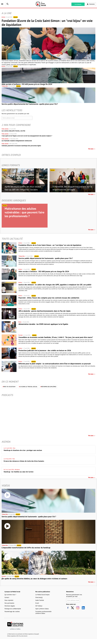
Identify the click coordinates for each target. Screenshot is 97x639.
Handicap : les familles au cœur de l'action (18, 472)
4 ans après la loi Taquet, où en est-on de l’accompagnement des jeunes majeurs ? (27, 136)
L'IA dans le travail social (28, 386)
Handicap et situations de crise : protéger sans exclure (23, 450)
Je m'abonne (78, 4)
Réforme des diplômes (48, 386)
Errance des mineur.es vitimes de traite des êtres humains (24, 461)
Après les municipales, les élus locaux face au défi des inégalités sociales (23, 188)
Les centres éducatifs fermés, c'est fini (13, 131)
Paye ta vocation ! (9, 386)
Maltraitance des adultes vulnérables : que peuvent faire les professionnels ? (24, 212)
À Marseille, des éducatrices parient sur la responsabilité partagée (72, 188)
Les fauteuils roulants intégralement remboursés (17, 141)
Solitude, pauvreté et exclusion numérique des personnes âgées (21, 146)
